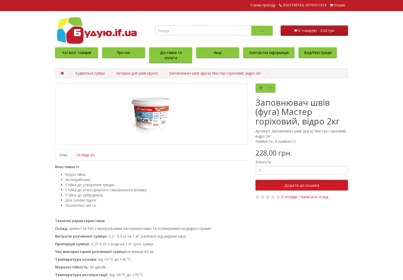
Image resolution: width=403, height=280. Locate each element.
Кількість (263, 161)
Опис (63, 154)
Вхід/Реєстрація (318, 52)
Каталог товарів (76, 52)
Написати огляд (314, 196)
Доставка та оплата (171, 55)
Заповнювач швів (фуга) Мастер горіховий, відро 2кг (215, 73)
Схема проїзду (263, 5)
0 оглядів (289, 196)
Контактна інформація (269, 52)
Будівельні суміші (90, 73)
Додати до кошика (301, 185)
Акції (218, 52)
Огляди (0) (86, 154)
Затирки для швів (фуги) (137, 73)
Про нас (124, 52)
